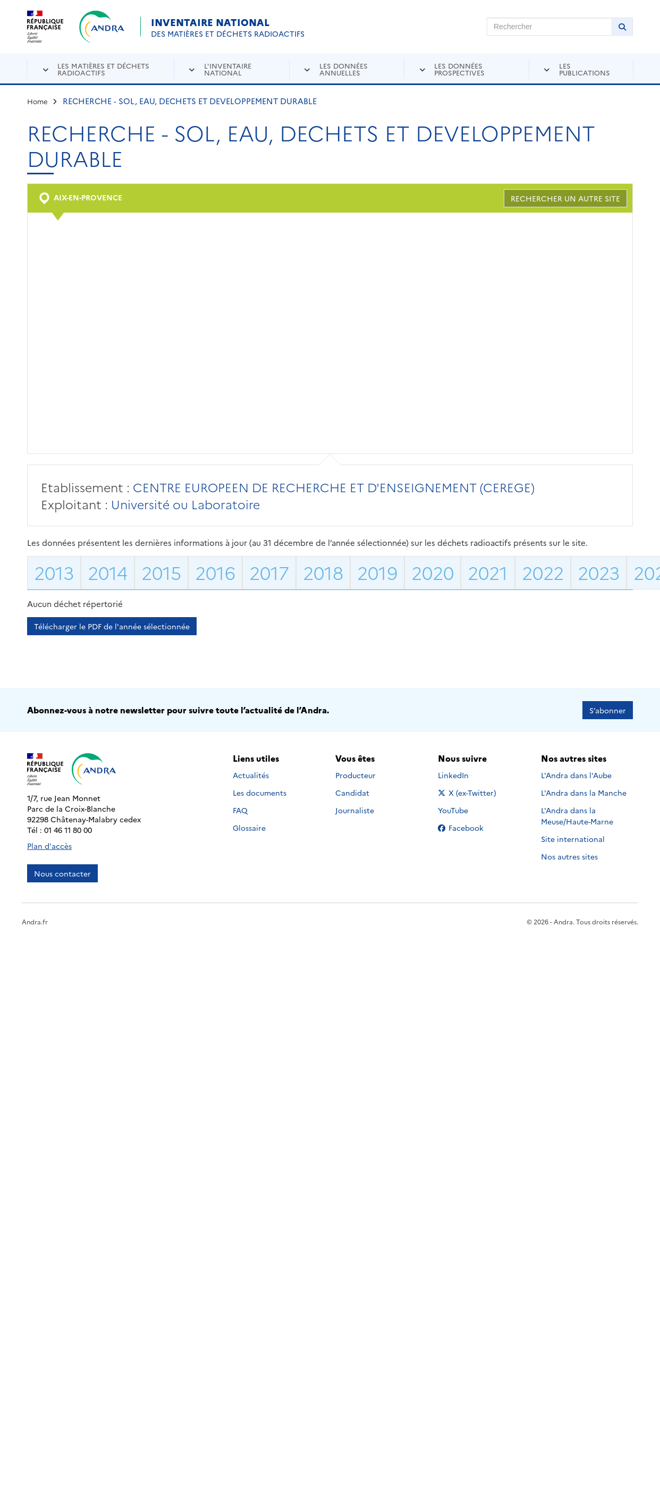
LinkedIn (465, 775)
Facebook (469, 827)
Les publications (584, 69)
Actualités (251, 775)
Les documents (259, 792)
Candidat (352, 792)
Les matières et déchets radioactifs (103, 69)
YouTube (465, 810)
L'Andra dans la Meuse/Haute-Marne (577, 816)
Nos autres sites (569, 856)
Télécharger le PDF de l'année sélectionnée (112, 626)
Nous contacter (62, 873)
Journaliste (354, 810)
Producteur (355, 775)
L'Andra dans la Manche (584, 792)
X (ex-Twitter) (469, 792)
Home (37, 101)
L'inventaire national (227, 69)
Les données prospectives (459, 69)
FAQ (240, 810)
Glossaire (249, 827)
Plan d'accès (49, 845)
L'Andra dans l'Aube (576, 775)
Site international (573, 838)
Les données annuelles (343, 69)
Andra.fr (35, 921)
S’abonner (607, 710)
